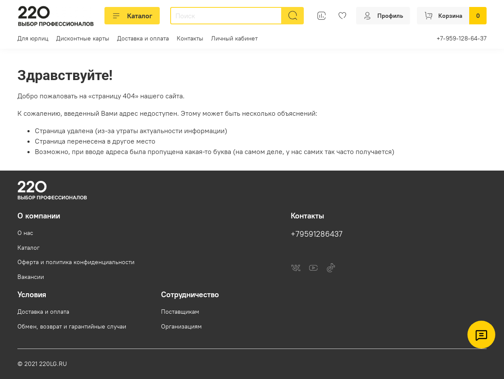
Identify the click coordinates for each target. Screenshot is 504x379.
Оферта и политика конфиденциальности (75, 262)
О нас (25, 233)
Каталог (132, 15)
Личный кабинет (234, 38)
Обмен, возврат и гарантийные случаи (71, 326)
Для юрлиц (32, 38)
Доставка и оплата (143, 38)
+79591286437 (317, 234)
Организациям (181, 326)
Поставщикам (180, 311)
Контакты (190, 38)
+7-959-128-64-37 (462, 38)
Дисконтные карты (82, 38)
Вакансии (30, 277)
